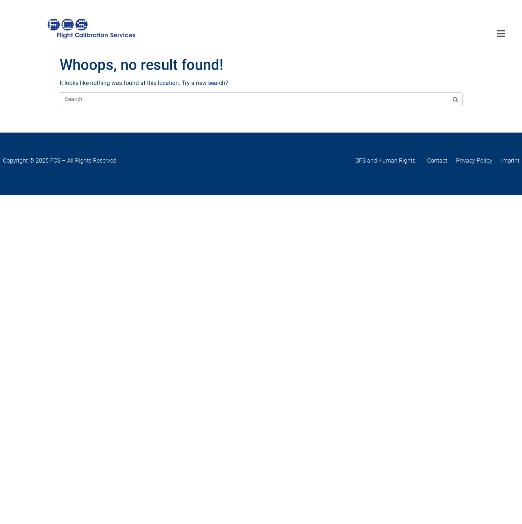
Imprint (510, 160)
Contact (441, 160)
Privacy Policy (474, 160)
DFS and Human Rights (391, 160)
